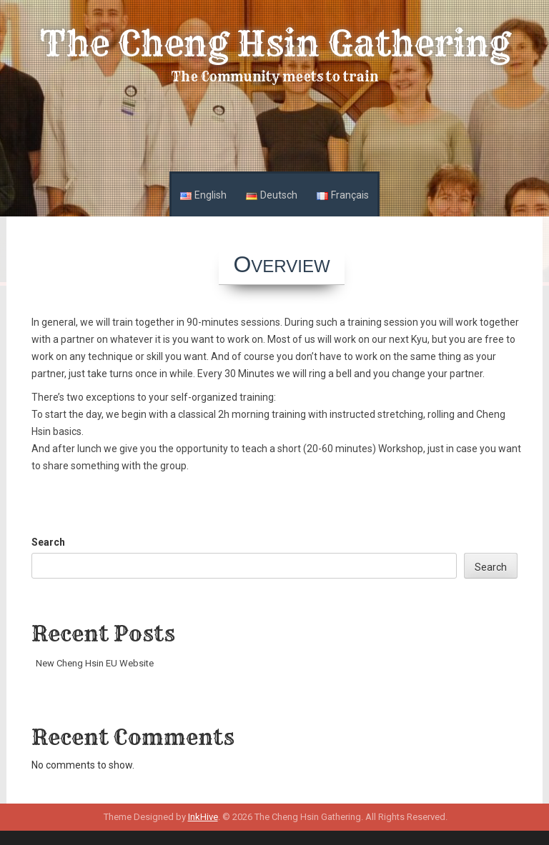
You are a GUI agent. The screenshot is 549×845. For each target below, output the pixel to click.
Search (48, 542)
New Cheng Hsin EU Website (95, 663)
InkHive (203, 816)
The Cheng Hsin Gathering (275, 43)
